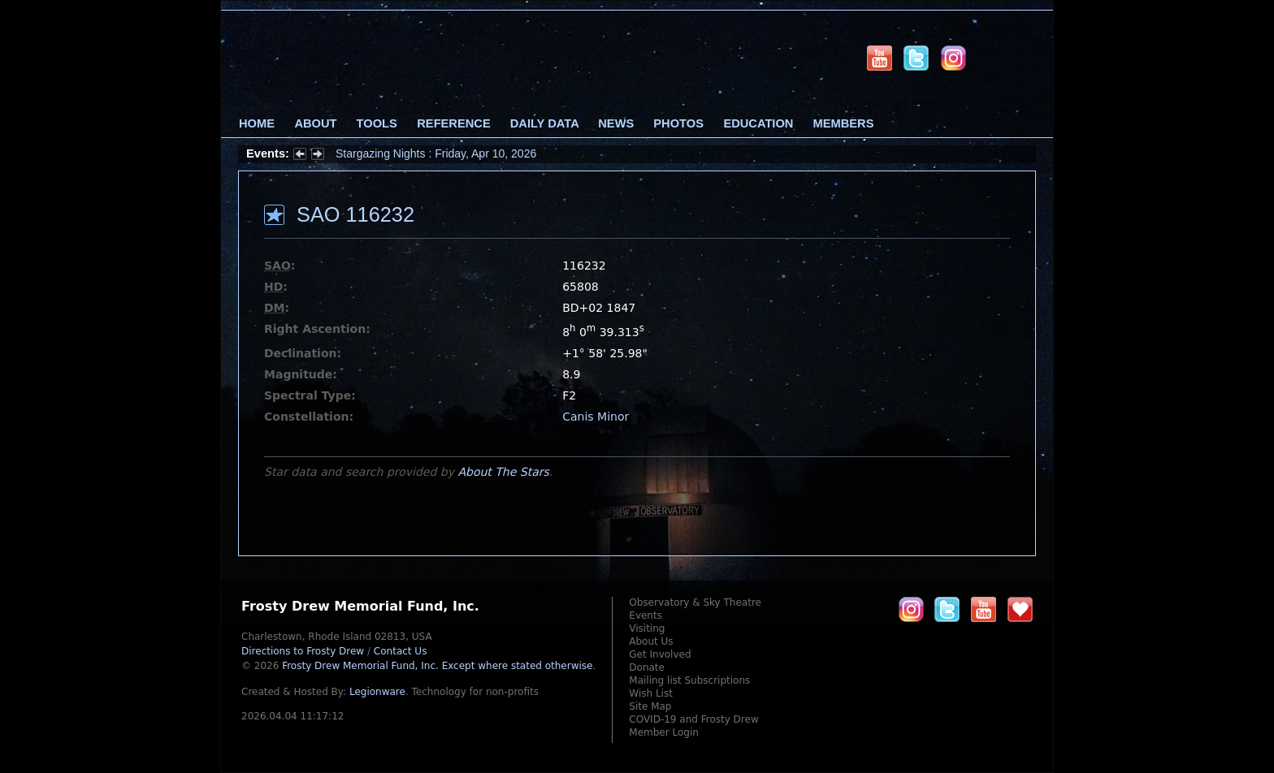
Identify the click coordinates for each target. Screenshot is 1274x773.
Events (645, 615)
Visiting (647, 628)
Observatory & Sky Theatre (695, 602)
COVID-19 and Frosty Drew (693, 719)
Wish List (651, 693)
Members (843, 123)
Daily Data (544, 123)
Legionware (377, 691)
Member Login (664, 732)
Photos (678, 123)
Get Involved (660, 654)
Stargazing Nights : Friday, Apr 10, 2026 (436, 153)
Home (257, 123)
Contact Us (400, 651)
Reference (453, 123)
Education (758, 123)
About (315, 123)
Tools (377, 123)
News (616, 123)
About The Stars (502, 471)
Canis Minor (595, 416)
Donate (647, 667)
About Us (651, 641)
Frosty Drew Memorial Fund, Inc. (437, 666)
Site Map (650, 706)
